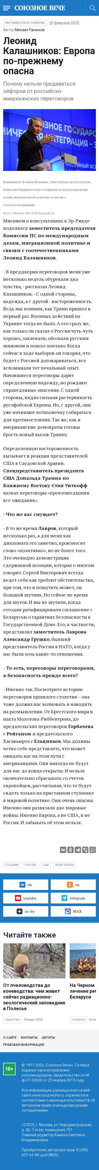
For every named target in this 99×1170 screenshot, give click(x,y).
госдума (11, 865)
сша (46, 865)
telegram (73, 898)
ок (73, 885)
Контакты (29, 1038)
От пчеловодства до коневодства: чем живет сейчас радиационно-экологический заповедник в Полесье (34, 996)
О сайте (10, 1038)
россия (30, 865)
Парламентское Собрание (25, 22)
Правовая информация (23, 1045)
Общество (12, 1019)
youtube (25, 898)
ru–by (26, 911)
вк (26, 885)
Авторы (48, 1038)
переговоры (64, 865)
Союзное (78, 1019)
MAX (73, 911)
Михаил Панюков (30, 30)
